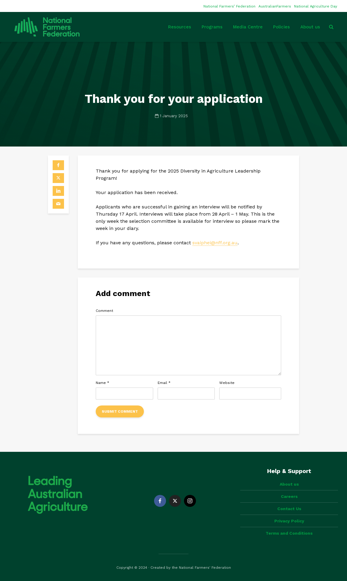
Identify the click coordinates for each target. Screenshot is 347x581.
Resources (179, 27)
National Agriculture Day (315, 6)
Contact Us (289, 508)
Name (102, 383)
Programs (212, 27)
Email (164, 383)
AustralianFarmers (274, 6)
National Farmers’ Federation (229, 6)
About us (310, 27)
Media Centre (248, 27)
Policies (281, 27)
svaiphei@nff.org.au (215, 242)
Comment (104, 310)
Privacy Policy (289, 521)
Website (227, 383)
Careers (289, 496)
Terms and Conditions (289, 533)
